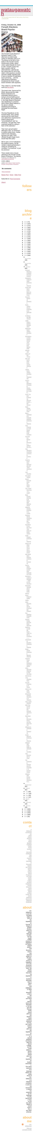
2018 (25, 236)
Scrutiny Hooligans (29, 883)
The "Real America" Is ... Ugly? (28, 491)
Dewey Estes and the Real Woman (28, 622)
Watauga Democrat (29, 898)
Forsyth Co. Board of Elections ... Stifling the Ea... (28, 442)
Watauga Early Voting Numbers (28, 331)
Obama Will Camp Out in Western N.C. (28, 777)
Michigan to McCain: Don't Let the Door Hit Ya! (28, 720)
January (28, 805)
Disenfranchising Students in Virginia (28, 697)
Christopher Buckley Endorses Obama (28, 643)
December (28, 258)
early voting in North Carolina (12, 163)
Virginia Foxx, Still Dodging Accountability (28, 662)
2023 (25, 227)
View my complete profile (27, 1128)
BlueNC (29, 843)
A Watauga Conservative (29, 832)
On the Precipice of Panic (28, 685)
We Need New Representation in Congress (28, 558)
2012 (25, 248)
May (27, 795)
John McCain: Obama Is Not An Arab (28, 671)
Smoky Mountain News (29, 887)
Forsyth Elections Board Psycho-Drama (28, 273)
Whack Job (27, 351)
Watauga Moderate (29, 901)
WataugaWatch (16, 11)
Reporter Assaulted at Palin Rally (28, 588)
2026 (25, 222)
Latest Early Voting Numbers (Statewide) (28, 374)
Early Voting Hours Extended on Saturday (28, 309)
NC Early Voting (28, 476)
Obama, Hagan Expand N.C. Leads (28, 510)
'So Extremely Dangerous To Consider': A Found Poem (28, 766)
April (27, 797)
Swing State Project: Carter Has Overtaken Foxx (28, 569)
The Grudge (28, 473)
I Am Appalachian (28, 679)
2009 (25, 253)
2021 (25, 231)
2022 (25, 229)
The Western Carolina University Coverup (28, 453)
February (28, 802)
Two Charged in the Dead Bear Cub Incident (28, 430)
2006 (25, 811)
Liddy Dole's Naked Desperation (28, 323)
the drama (10, 87)
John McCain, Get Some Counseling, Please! (28, 606)
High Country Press (29, 858)
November (28, 263)
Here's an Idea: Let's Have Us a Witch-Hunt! (28, 548)
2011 (25, 249)
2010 (25, 251)
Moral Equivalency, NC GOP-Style (28, 482)
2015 (25, 242)
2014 (25, 244)
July (27, 791)
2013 (25, 246)
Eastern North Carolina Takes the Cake (28, 518)
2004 (25, 814)
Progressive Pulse (29, 875)
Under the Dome (29, 895)
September (28, 785)
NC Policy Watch (29, 867)
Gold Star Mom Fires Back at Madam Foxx (28, 291)
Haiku (27, 600)
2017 (25, 238)
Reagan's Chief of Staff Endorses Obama (28, 281)
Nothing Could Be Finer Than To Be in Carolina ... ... (28, 632)
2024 (25, 225)
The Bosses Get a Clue (28, 756)
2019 (25, 235)
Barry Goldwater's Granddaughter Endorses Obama (28, 418)
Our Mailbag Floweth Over (28, 615)
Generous (28, 675)
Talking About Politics (29, 891)
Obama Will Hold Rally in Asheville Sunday (28, 747)
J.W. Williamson (28, 1125)
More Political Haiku (28, 596)
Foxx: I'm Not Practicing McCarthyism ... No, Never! (28, 400)
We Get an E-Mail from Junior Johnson (28, 363)
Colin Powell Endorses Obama (28, 538)
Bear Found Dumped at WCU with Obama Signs (28, 500)
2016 (25, 240)
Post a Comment (6, 171)
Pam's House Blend (30, 871)
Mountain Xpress (29, 864)
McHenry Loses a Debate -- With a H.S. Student (28, 579)
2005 (25, 812)
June (27, 793)
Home (11, 175)
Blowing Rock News (29, 840)
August (28, 788)
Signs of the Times (27, 355)
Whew (27, 593)
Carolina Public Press (29, 846)
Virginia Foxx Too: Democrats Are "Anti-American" (28, 465)
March (27, 799)
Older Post (17, 175)
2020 (25, 233)
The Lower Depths (28, 702)
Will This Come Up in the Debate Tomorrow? (28, 709)
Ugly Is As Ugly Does (28, 690)
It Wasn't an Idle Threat (28, 317)
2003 (25, 816)
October (28, 267)
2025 (25, 223)
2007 (25, 809)
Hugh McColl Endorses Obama (28, 738)
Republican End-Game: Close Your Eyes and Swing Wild (28, 342)
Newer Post (5, 175)
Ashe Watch (30, 836)
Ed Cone (29, 852)
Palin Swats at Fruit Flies (28, 409)
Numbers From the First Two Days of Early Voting (28, 529)
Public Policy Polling (30, 879)
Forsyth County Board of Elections (9, 164)
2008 (25, 255)
